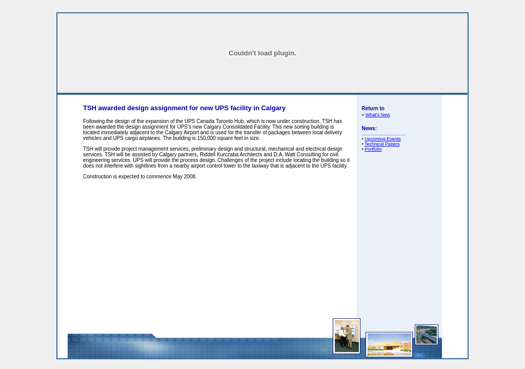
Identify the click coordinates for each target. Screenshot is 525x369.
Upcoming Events (383, 138)
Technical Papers (382, 144)
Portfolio (373, 149)
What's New (378, 114)
